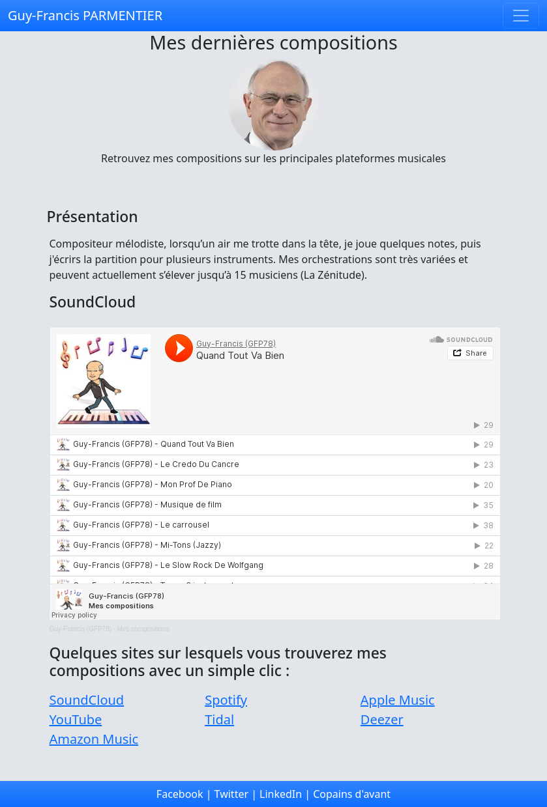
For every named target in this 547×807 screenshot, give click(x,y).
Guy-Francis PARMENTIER (85, 15)
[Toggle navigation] (521, 16)
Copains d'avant (352, 794)
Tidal (219, 719)
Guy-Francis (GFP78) (81, 628)
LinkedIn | (284, 794)
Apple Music (398, 700)
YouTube (76, 719)
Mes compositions (143, 628)
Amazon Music (94, 739)
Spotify (226, 700)
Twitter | (235, 794)
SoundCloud (87, 700)
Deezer (382, 719)
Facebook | (184, 794)
